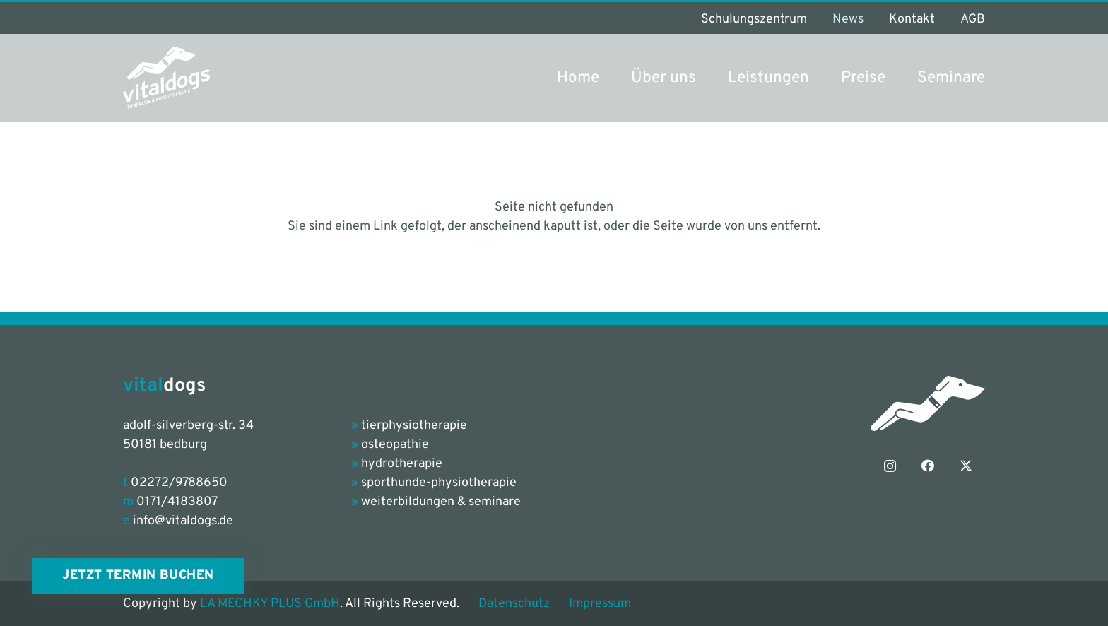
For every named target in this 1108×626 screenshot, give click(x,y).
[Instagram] (890, 466)
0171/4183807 (177, 502)
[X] (966, 466)
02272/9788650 (179, 483)
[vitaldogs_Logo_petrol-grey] (166, 78)
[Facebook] (928, 466)
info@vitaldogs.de (183, 521)
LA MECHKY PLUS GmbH (270, 604)
